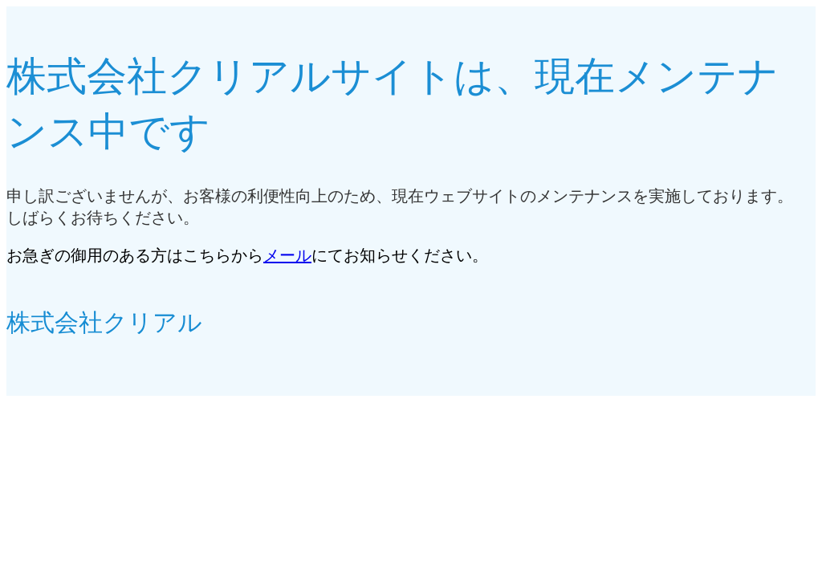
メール (287, 255)
